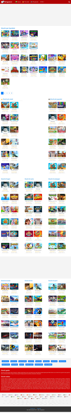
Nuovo (19, 2)
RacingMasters (5, 291)
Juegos (29, 395)
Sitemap (39, 409)
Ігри (18, 397)
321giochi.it (8, 2)
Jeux (48, 395)
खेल (49, 405)
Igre (46, 397)
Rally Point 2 (14, 340)
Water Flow (5, 238)
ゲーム (51, 399)
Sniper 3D (38, 353)
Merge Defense (53, 251)
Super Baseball (53, 316)
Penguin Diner (14, 147)
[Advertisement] (35, 15)
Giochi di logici (5, 180)
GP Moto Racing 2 (5, 328)
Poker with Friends (29, 202)
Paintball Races (5, 316)
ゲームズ (57, 405)
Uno (61, 122)
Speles (66, 397)
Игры (17, 395)
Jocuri (24, 397)
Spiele (35, 395)
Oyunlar (26, 399)
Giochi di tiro (29, 282)
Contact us (32, 409)
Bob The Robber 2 (61, 146)
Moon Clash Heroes (38, 328)
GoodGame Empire (61, 159)
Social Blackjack (38, 214)
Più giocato (35, 2)
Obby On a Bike (62, 328)
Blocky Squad (61, 202)
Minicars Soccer (61, 304)
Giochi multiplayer (48, 365)
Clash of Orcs (52, 226)
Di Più (41, 2)
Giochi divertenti (5, 362)
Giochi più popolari (55, 100)
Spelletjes (41, 395)
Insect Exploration (14, 238)
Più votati (26, 2)
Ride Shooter (37, 304)
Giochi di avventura (22, 362)
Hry (41, 397)
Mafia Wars (5, 147)
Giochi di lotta (38, 362)
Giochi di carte (29, 180)
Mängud (60, 397)
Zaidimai (20, 399)
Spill (59, 395)
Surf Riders (52, 291)
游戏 (52, 405)
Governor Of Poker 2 (53, 159)
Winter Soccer (61, 316)
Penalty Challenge (61, 340)
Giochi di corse (5, 282)
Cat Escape (5, 171)
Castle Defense (53, 238)
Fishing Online (5, 226)
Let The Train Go (14, 171)
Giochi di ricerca (62, 362)
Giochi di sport (52, 282)
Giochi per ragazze (29, 365)
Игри (38, 399)
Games (4, 395)
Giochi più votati (7, 100)
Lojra (32, 399)
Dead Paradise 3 (5, 304)
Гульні (14, 405)
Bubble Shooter (62, 110)
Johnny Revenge (38, 316)
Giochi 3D (21, 365)
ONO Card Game (38, 202)
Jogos (23, 395)
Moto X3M (61, 171)
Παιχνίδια (44, 399)
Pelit (7, 397)
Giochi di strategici (54, 180)
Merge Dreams (14, 226)
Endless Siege (52, 214)
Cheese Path (14, 202)
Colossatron (61, 189)
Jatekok (30, 397)
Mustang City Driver (14, 316)
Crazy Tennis (52, 340)
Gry (36, 397)
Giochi (54, 395)
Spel (65, 395)
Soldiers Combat (29, 353)
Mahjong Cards (62, 134)
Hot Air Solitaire (29, 214)
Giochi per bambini (38, 365)
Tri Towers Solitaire (52, 134)
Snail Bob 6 (14, 251)
